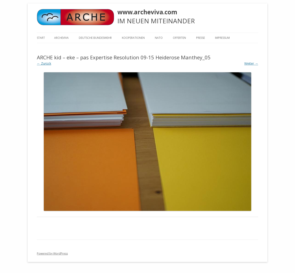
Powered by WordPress (52, 253)
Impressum (222, 38)
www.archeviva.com (147, 12)
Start (41, 38)
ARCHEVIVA (61, 38)
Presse (200, 38)
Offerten (179, 38)
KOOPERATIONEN (133, 38)
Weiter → (251, 63)
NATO (159, 38)
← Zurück (44, 63)
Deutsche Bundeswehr (95, 38)
